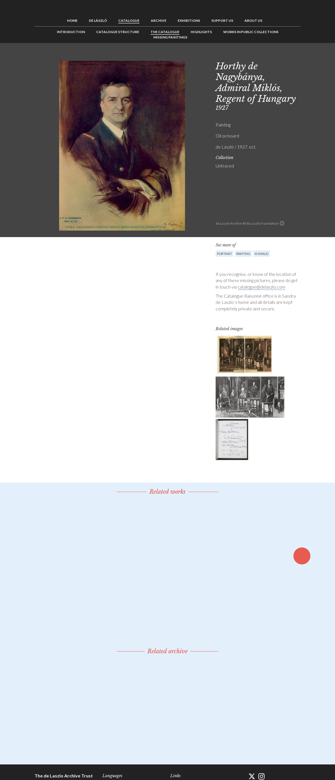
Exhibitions (189, 20)
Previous (278, 55)
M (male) (262, 253)
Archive (158, 20)
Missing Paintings (170, 37)
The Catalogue (165, 32)
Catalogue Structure (117, 32)
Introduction (71, 32)
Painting (243, 253)
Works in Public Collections (250, 32)
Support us (222, 20)
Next (296, 55)
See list (287, 55)
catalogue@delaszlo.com (261, 286)
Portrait (224, 253)
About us (253, 20)
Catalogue (128, 20)
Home (72, 20)
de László (98, 20)
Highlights (201, 32)
